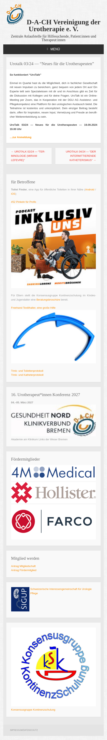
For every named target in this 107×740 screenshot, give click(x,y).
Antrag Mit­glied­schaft (23, 566)
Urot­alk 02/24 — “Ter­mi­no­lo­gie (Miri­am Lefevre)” (28, 156)
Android (89, 189)
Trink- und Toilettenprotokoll (27, 370)
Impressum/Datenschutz (24, 730)
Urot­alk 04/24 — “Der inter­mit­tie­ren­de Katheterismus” (81, 156)
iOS (13, 193)
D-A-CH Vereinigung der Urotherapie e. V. (53, 25)
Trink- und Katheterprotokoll (27, 374)
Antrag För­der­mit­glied (23, 570)
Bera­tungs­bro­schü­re (48, 299)
